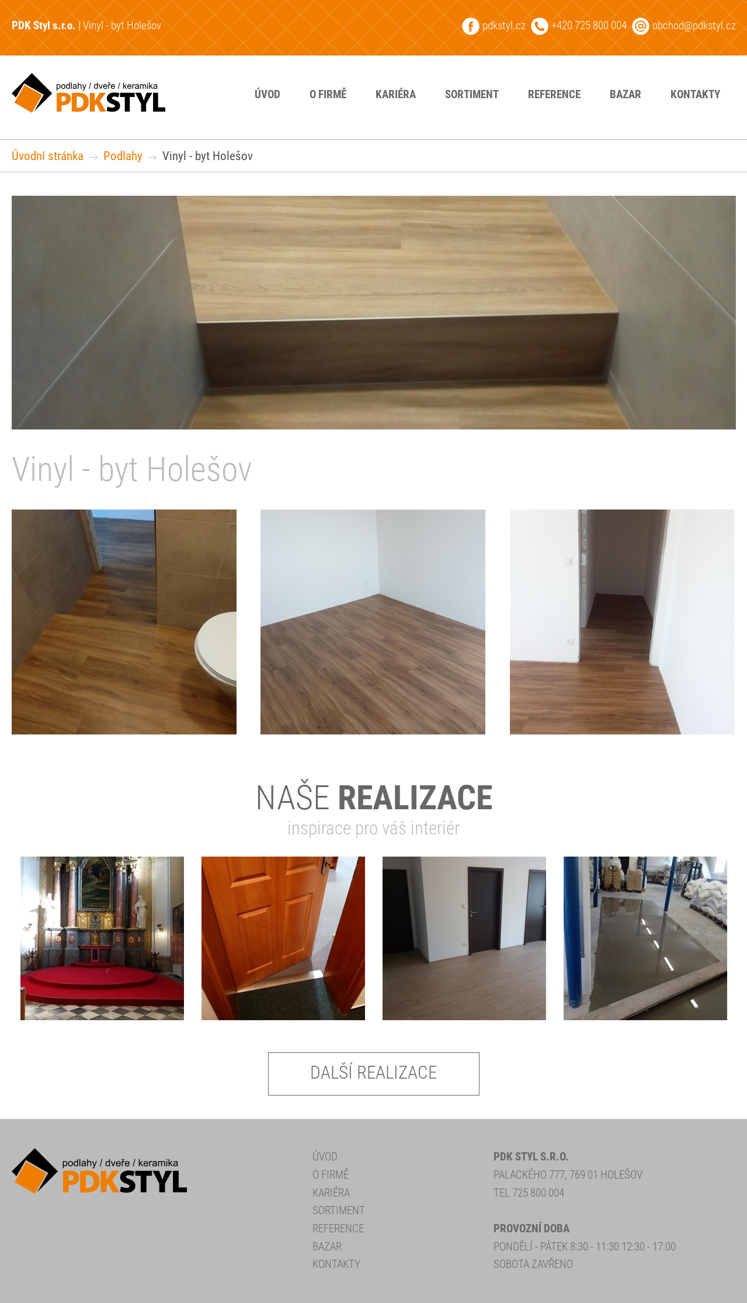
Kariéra (396, 94)
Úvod (267, 94)
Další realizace (373, 1072)
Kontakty (695, 94)
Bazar (625, 94)
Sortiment (472, 94)
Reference (554, 94)
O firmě (328, 94)
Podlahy (123, 155)
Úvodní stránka (48, 155)
